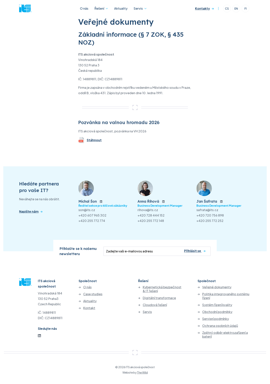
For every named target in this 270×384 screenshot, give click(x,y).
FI (246, 8)
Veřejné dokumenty (216, 287)
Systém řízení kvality (217, 305)
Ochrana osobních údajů (220, 326)
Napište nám (29, 211)
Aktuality (120, 8)
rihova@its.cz (148, 210)
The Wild (142, 372)
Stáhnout (90, 140)
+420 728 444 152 (151, 215)
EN (236, 8)
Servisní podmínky (215, 319)
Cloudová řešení (155, 305)
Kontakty (202, 8)
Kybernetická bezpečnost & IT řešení (162, 289)
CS (227, 8)
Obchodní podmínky (217, 312)
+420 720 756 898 (210, 215)
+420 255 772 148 (151, 221)
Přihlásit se (193, 251)
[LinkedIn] (39, 335)
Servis (138, 8)
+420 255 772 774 (91, 221)
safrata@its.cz (207, 210)
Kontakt (89, 308)
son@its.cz (86, 210)
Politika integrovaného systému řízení (225, 296)
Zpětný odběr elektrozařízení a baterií (225, 334)
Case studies (92, 294)
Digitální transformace (159, 298)
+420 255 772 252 (209, 221)
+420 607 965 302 (92, 215)
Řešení (99, 8)
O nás (84, 8)
